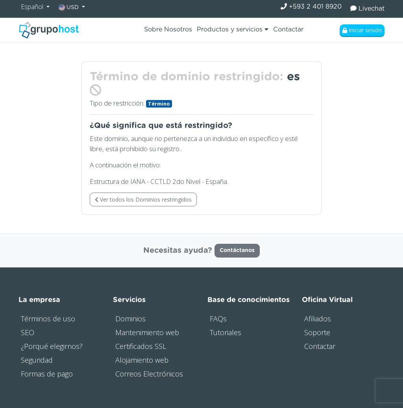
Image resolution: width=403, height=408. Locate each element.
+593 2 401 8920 (311, 6)
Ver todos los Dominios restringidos (143, 199)
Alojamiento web (141, 360)
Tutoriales (225, 332)
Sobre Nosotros (168, 29)
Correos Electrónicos (149, 373)
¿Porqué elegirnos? (52, 346)
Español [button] (33, 6)
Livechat (367, 8)
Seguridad (37, 360)
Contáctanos (237, 250)
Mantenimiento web (147, 332)
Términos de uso (48, 318)
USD (69, 7)
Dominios (130, 318)
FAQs (218, 318)
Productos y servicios (232, 29)
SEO (27, 332)
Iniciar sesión (362, 30)
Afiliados (317, 318)
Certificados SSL (140, 346)
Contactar (288, 29)
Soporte (317, 332)
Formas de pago (47, 373)
